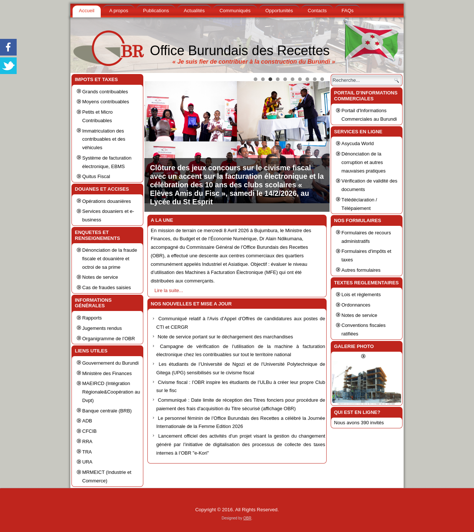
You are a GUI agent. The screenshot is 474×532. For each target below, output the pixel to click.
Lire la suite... (168, 290)
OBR (247, 518)
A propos (118, 10)
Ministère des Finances (107, 373)
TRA (87, 452)
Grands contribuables (105, 91)
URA (87, 462)
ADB (87, 421)
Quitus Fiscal (96, 176)
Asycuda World (357, 143)
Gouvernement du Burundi (110, 363)
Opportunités (279, 10)
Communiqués (235, 10)
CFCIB (89, 431)
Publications (156, 10)
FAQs (347, 10)
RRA (87, 441)
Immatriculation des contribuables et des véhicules (103, 139)
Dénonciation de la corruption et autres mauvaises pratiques (363, 162)
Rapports (92, 318)
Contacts (317, 10)
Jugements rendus (102, 328)
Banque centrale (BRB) (107, 411)
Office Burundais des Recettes (240, 50)
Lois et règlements (361, 294)
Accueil (86, 10)
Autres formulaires (360, 270)
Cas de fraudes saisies (106, 287)
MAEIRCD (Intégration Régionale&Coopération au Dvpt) (111, 392)
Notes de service (100, 277)
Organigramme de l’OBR (108, 338)
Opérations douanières (106, 201)
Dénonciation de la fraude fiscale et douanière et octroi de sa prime (109, 258)
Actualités (194, 10)
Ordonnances (355, 305)
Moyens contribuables (105, 101)
